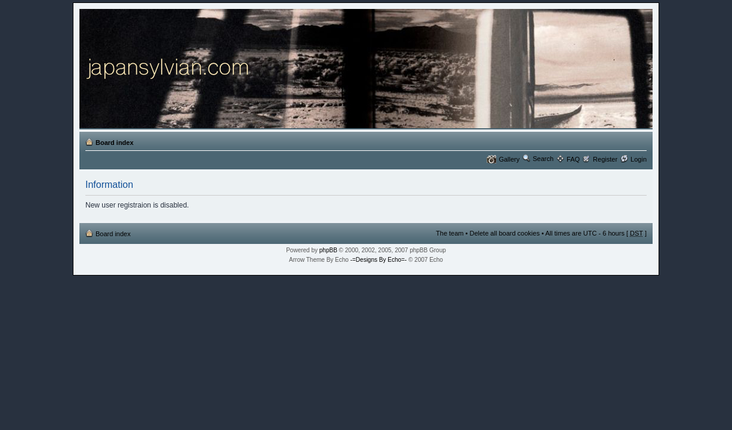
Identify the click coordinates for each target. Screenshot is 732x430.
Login (638, 159)
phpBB (328, 250)
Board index (115, 142)
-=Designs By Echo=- (378, 259)
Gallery (509, 159)
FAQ (573, 159)
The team (449, 233)
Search (543, 158)
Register (605, 159)
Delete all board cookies (504, 233)
